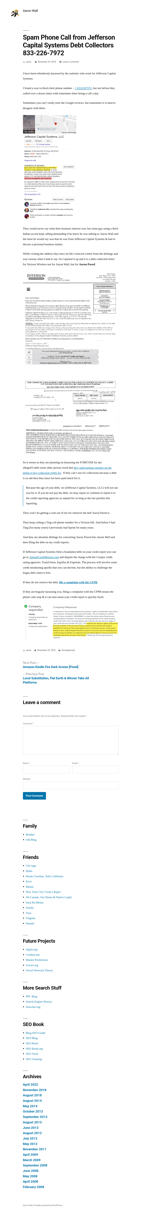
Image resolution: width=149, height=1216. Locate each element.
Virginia (30, 918)
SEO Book (32, 1043)
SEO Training (34, 1059)
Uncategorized (68, 650)
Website (26, 779)
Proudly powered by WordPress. (48, 1205)
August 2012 (32, 1133)
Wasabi (30, 923)
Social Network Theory (39, 970)
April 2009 (30, 1155)
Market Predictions (37, 960)
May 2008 (30, 1176)
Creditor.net (33, 955)
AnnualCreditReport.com (44, 557)
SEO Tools (32, 1054)
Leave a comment (71, 62)
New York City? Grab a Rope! (43, 892)
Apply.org (31, 949)
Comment (28, 723)
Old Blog (31, 840)
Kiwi (29, 881)
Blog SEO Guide (35, 1033)
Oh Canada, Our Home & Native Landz (49, 897)
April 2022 (30, 1084)
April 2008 (30, 1181)
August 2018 (32, 1095)
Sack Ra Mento (35, 902)
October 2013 (33, 1111)
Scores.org (32, 965)
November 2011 (34, 1149)
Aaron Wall (30, 11)
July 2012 (30, 1138)
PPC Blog (31, 996)
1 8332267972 (83, 88)
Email (75, 763)
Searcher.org (33, 1007)
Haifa (29, 871)
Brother (30, 834)
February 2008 (33, 1187)
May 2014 (30, 1106)
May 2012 (30, 1144)
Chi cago (31, 866)
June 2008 (31, 1171)
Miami (30, 887)
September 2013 (35, 1117)
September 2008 (35, 1165)
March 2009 (32, 1160)
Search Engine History (39, 1001)
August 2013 (32, 1122)
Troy (28, 913)
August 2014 (32, 1101)
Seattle (30, 908)
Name (26, 763)
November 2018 (34, 1090)
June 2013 (31, 1128)
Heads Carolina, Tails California (44, 876)
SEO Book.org (34, 1049)
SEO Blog (32, 1038)
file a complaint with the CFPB (78, 582)
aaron (28, 62)
